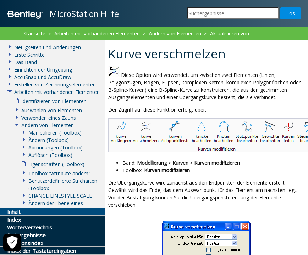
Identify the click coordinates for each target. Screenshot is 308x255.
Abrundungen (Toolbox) (55, 147)
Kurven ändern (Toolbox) (144, 42)
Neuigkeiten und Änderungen (47, 47)
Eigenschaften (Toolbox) (56, 164)
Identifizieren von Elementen (54, 101)
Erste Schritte (29, 54)
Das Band (25, 62)
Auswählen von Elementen (51, 110)
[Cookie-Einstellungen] (12, 242)
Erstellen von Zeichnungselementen (55, 84)
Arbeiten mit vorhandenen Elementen (97, 33)
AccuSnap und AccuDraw (42, 77)
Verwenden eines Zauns (48, 117)
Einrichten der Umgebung (43, 69)
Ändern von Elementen (175, 33)
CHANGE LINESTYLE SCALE (60, 195)
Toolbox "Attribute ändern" (59, 173)
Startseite (34, 33)
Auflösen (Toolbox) (50, 155)
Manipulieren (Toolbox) (55, 132)
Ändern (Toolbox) (48, 140)
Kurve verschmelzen (205, 42)
